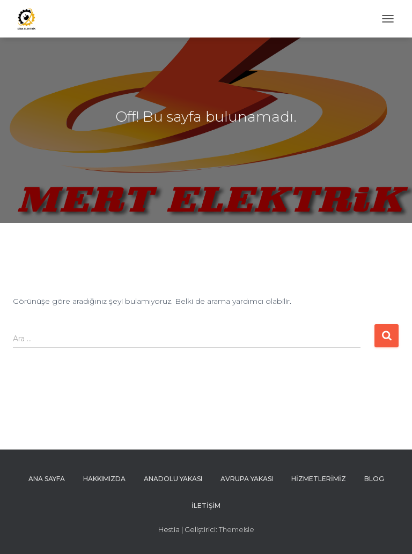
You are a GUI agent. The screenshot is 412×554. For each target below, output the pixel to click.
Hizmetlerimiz (318, 479)
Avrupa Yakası (246, 479)
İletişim (206, 505)
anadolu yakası (173, 479)
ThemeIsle (236, 529)
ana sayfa (46, 479)
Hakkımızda (104, 479)
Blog (374, 479)
